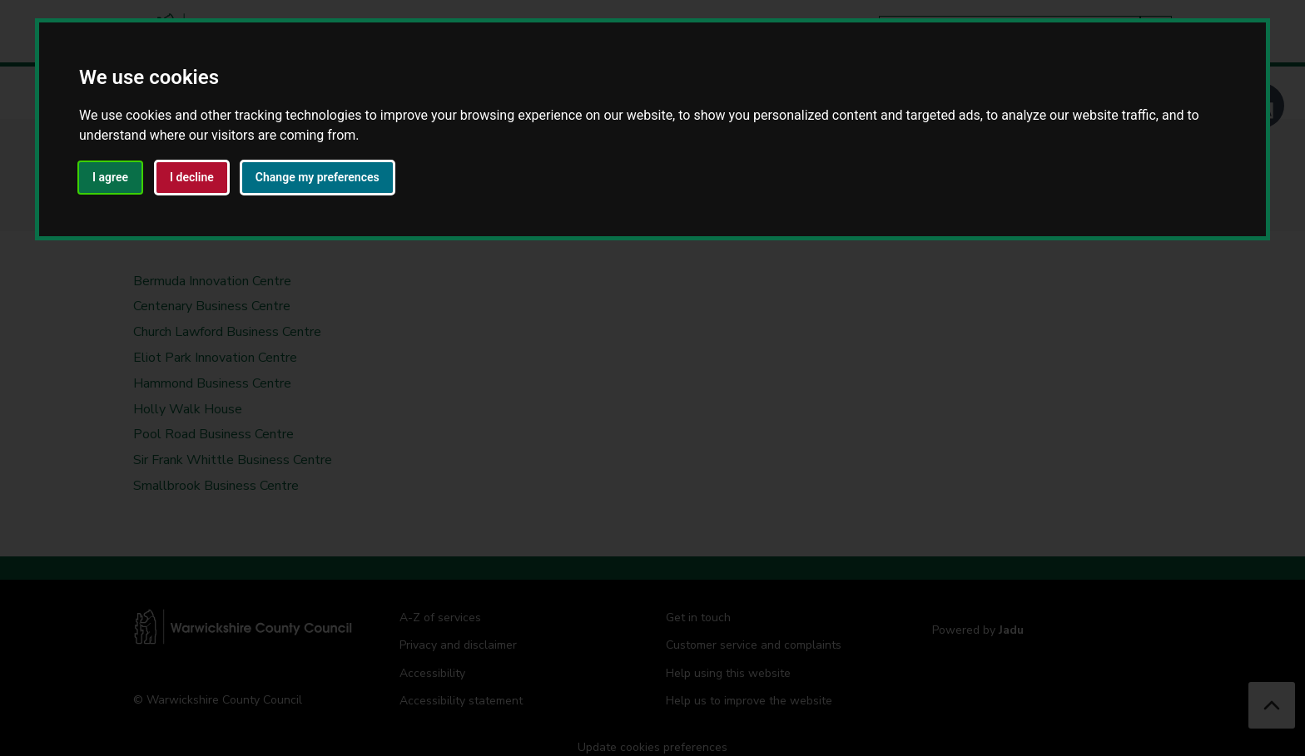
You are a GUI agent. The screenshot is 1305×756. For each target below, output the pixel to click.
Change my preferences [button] (318, 177)
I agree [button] (110, 177)
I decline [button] (192, 177)
